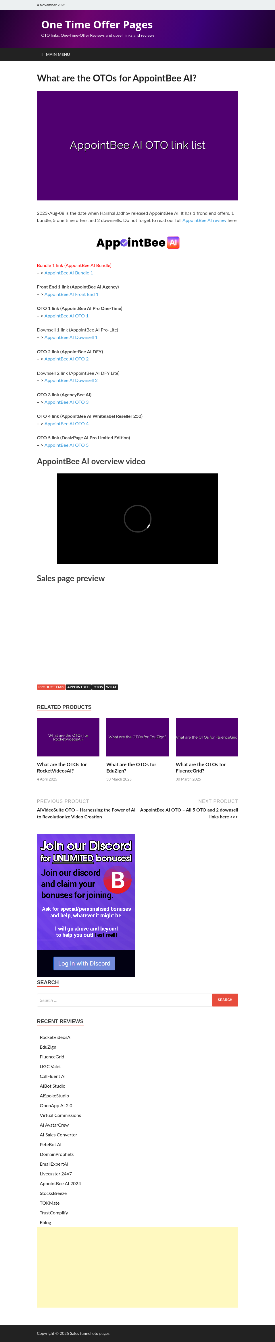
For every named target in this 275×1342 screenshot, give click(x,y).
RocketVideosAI (56, 1037)
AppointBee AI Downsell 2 (71, 380)
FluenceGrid (52, 1056)
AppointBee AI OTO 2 (67, 358)
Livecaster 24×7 (56, 1173)
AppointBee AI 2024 (60, 1183)
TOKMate (50, 1203)
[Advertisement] (137, 1267)
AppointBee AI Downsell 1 (71, 337)
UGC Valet (50, 1066)
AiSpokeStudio (54, 1095)
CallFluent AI (53, 1076)
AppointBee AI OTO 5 (67, 445)
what (111, 687)
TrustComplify (54, 1212)
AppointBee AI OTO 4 (67, 423)
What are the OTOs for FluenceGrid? (201, 767)
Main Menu (58, 54)
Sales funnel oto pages (89, 1333)
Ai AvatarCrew (54, 1125)
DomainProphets (57, 1154)
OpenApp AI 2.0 (56, 1105)
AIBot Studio (53, 1086)
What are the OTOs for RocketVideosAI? (62, 767)
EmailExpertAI (54, 1164)
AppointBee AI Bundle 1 (69, 272)
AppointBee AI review (204, 220)
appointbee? (78, 687)
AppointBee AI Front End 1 (72, 294)
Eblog (45, 1222)
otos (98, 687)
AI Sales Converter (58, 1134)
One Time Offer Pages (97, 24)
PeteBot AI (50, 1144)
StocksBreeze (53, 1193)
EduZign (48, 1047)
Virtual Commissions (60, 1115)
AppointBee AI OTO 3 (67, 402)
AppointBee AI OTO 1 (67, 315)
